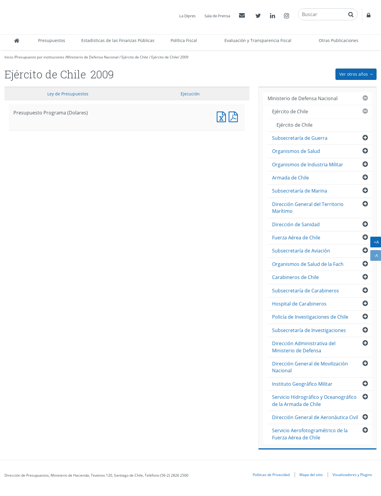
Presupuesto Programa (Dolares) (223, 116)
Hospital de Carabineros (299, 303)
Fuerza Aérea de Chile (296, 237)
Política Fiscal (184, 40)
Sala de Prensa (217, 15)
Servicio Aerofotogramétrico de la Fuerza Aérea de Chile (310, 434)
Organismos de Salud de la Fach (307, 264)
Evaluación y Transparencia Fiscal (257, 40)
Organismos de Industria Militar (307, 164)
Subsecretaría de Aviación (301, 250)
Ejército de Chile (134, 57)
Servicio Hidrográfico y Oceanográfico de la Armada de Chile (314, 400)
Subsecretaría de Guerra (299, 138)
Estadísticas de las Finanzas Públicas (117, 40)
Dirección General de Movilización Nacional (310, 367)
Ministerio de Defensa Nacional (92, 57)
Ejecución (190, 94)
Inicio (8, 57)
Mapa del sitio (311, 474)
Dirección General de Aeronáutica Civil (315, 417)
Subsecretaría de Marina (299, 190)
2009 (184, 57)
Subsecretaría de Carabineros (305, 290)
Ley (67, 94)
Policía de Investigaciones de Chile (310, 317)
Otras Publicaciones (338, 40)
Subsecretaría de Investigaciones (309, 330)
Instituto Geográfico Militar (302, 384)
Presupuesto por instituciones (39, 57)
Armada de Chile (290, 177)
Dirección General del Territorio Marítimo (307, 207)
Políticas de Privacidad (271, 474)
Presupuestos (51, 40)
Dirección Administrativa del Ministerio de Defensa (303, 347)
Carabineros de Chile (295, 277)
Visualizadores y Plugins (352, 474)
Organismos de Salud (296, 151)
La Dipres (187, 15)
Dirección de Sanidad (296, 224)
